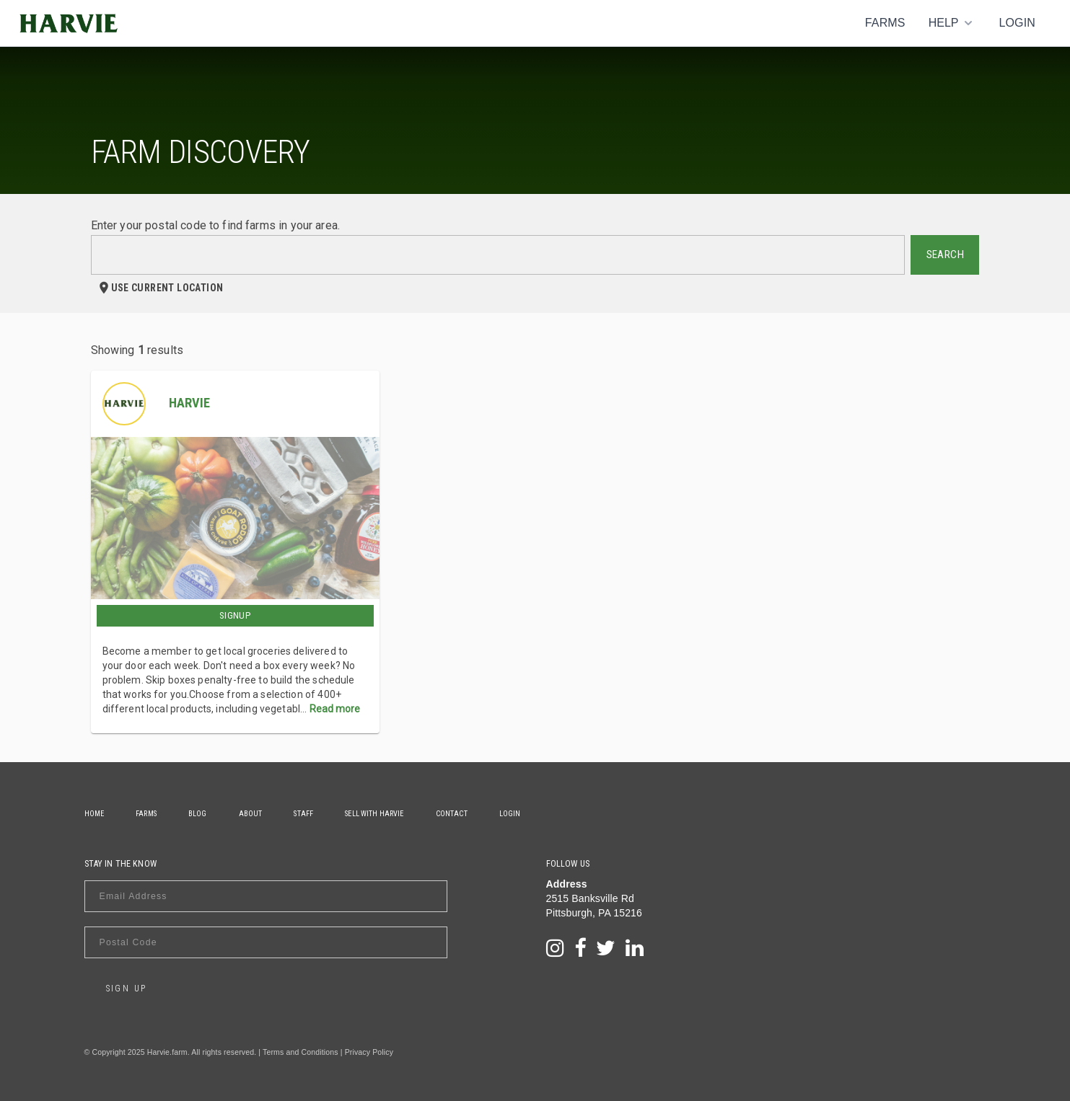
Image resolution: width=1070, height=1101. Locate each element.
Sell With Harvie (374, 813)
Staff (303, 813)
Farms (885, 23)
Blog (197, 813)
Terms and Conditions (300, 1052)
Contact (452, 813)
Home (94, 813)
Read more (335, 709)
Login (1017, 23)
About (251, 813)
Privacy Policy (369, 1052)
